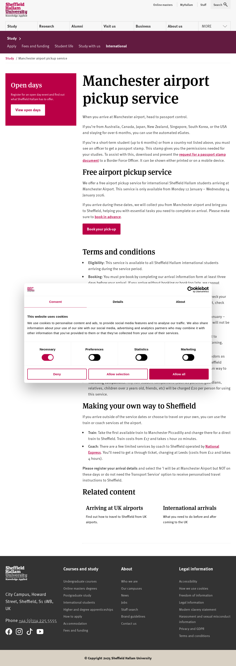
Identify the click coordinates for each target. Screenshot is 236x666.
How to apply (72, 616)
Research (46, 26)
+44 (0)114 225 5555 (38, 620)
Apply (11, 45)
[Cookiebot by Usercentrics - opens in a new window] (190, 289)
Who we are (129, 581)
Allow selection (118, 374)
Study (12, 26)
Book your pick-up (104, 229)
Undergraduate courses (80, 581)
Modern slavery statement (197, 609)
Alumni (77, 26)
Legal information (191, 602)
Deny (57, 374)
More (214, 26)
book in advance (108, 216)
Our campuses (131, 588)
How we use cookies (193, 588)
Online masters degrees (80, 588)
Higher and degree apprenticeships (88, 609)
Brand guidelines (133, 616)
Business (143, 26)
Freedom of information (196, 595)
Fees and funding (35, 45)
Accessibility (188, 581)
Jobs (124, 602)
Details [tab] (118, 301)
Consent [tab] (55, 301)
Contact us (129, 623)
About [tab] (180, 301)
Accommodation (75, 623)
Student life (64, 45)
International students (79, 602)
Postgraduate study (77, 595)
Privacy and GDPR (191, 628)
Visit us (110, 26)
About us (175, 26)
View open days (28, 109)
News (125, 595)
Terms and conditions (194, 635)
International (116, 46)
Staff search (129, 609)
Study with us (89, 45)
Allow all (179, 374)
